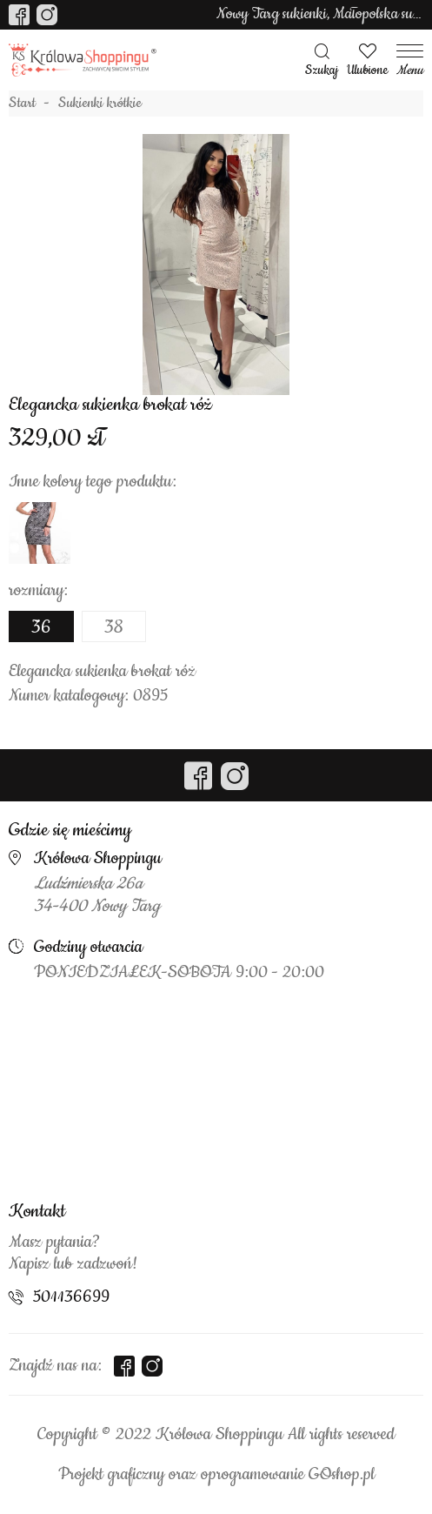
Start (22, 103)
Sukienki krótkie (100, 103)
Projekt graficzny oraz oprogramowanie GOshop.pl (216, 1475)
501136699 (71, 1297)
